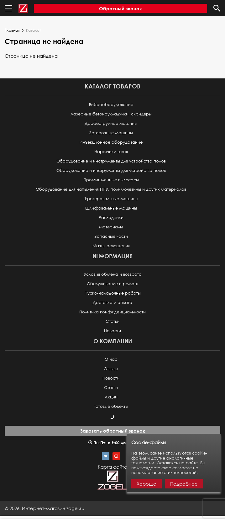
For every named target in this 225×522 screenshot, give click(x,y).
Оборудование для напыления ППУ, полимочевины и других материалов (111, 189)
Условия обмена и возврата (113, 274)
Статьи (112, 321)
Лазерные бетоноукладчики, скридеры (111, 114)
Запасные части (111, 236)
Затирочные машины (111, 133)
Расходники (111, 217)
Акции (111, 397)
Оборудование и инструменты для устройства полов (111, 161)
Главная (12, 30)
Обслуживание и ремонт (113, 283)
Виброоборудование (111, 104)
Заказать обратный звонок (112, 431)
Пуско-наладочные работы (113, 293)
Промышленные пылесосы (111, 180)
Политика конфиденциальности (112, 312)
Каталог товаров (112, 86)
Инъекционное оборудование (111, 142)
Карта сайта (112, 467)
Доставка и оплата (112, 302)
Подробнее (184, 484)
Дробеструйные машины (111, 123)
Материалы (111, 227)
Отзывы (111, 368)
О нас (111, 359)
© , (44, 508)
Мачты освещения (111, 245)
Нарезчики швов (111, 151)
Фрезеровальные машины (111, 198)
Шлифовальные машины (111, 208)
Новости (112, 330)
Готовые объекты (111, 406)
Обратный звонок (120, 8)
